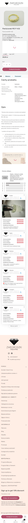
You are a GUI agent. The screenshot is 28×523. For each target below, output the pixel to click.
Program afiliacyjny (6, 462)
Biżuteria (8, 76)
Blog (2, 431)
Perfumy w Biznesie (6, 479)
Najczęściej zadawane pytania (9, 393)
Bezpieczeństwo (5, 414)
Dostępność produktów (7, 451)
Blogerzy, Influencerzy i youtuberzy (10, 482)
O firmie (3, 376)
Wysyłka (3, 434)
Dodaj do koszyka (14, 69)
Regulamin (18, 502)
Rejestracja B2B (5, 469)
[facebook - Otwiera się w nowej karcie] (12, 353)
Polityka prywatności (7, 390)
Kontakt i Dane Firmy (7, 370)
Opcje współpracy (6, 472)
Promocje (4, 445)
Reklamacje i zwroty (6, 407)
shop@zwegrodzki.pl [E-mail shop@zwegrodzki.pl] (15, 359)
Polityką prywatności (21, 505)
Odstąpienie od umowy (7, 404)
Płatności (3, 428)
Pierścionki (18, 76)
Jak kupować (4, 380)
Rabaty (3, 441)
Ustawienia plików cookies (8, 373)
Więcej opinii (14, 326)
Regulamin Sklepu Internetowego (10, 386)
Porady (3, 383)
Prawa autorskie (5, 421)
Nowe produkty (5, 438)
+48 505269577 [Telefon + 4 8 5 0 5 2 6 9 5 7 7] (14, 357)
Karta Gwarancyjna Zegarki (8, 410)
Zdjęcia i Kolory (5, 417)
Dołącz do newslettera (10, 498)
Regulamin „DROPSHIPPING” (9, 485)
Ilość (3, 61)
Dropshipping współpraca (8, 475)
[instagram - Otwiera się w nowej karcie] (9, 353)
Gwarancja (4, 400)
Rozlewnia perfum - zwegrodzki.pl (1, 76)
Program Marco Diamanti (8, 465)
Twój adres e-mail (5, 494)
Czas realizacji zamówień (8, 448)
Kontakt (3, 455)
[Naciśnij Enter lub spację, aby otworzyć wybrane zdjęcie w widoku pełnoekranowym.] (14, 18)
